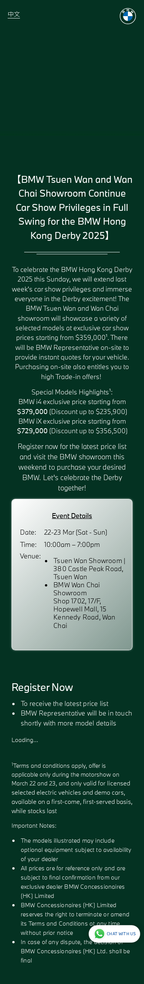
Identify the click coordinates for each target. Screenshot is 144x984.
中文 (14, 14)
